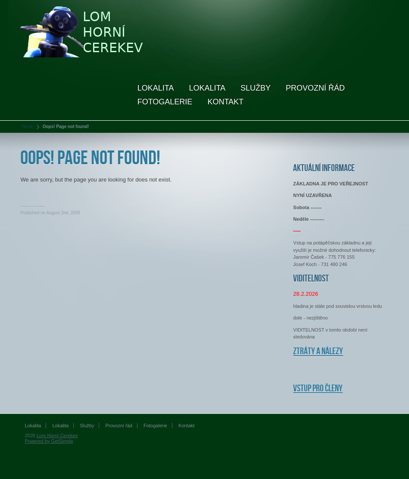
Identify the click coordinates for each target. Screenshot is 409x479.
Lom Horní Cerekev (57, 435)
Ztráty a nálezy (318, 351)
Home (27, 126)
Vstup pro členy (318, 388)
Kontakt (225, 101)
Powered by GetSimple (49, 441)
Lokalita (155, 88)
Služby (255, 88)
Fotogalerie (165, 101)
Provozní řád (315, 88)
